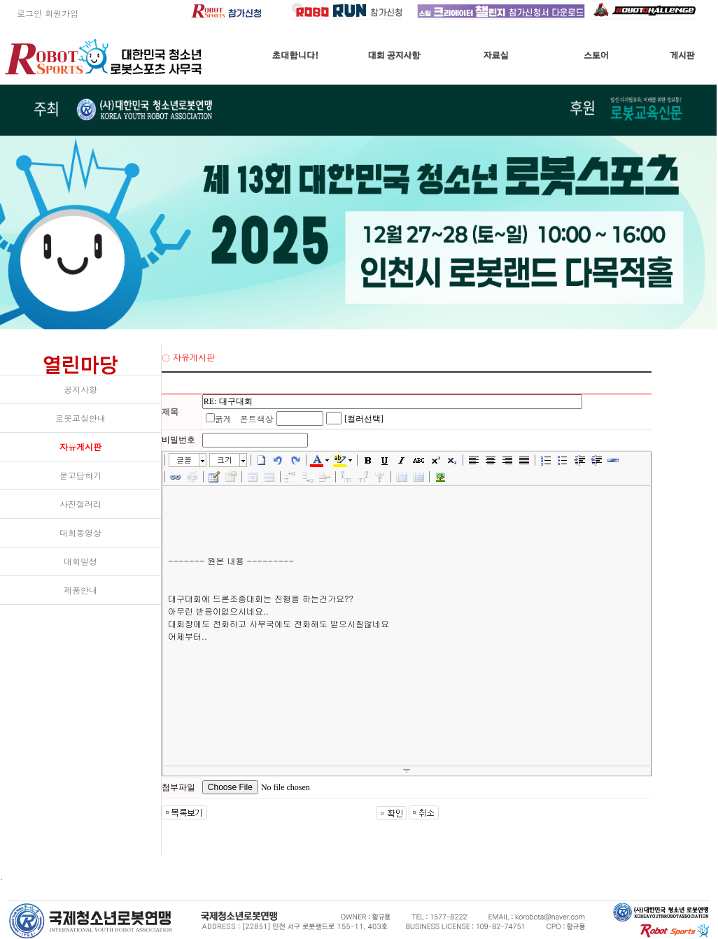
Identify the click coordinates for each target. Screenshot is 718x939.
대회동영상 (80, 532)
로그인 (21, 13)
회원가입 (61, 13)
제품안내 (80, 590)
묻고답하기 (80, 475)
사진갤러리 (80, 504)
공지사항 (80, 389)
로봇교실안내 (80, 418)
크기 (224, 459)
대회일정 (80, 561)
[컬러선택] (363, 419)
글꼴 (184, 459)
